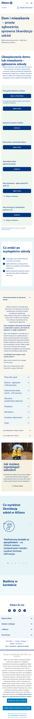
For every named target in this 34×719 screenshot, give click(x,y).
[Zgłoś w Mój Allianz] (17, 96)
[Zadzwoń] (17, 128)
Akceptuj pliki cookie (17, 701)
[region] (17, 684)
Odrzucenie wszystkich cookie (17, 708)
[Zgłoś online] (17, 109)
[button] (27, 3)
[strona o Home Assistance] (10, 196)
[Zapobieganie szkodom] (17, 486)
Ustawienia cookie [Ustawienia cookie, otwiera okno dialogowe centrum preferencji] (17, 715)
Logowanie (4, 7)
